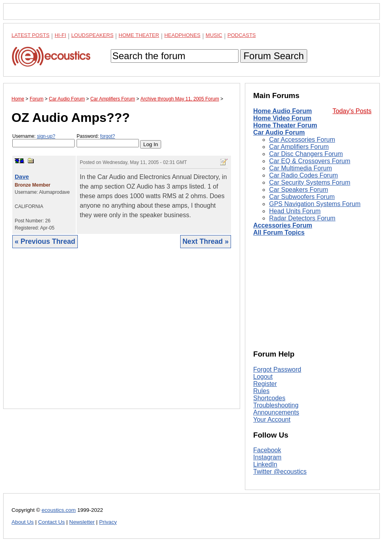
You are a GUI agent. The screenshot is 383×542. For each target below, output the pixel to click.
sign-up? (46, 136)
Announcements (276, 412)
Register (265, 383)
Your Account (272, 419)
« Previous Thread (45, 241)
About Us (23, 522)
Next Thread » (206, 241)
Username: (43, 140)
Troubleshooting (275, 405)
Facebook (267, 450)
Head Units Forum (295, 211)
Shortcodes (269, 398)
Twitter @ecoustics (280, 471)
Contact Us (51, 522)
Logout (263, 376)
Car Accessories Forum (302, 139)
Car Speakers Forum (298, 189)
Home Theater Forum (285, 125)
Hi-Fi (60, 35)
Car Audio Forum (279, 132)
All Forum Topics (278, 232)
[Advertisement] (122, 334)
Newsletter (81, 522)
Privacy (108, 522)
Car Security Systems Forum (309, 182)
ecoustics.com (59, 510)
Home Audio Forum (282, 111)
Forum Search (273, 55)
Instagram (267, 457)
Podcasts (241, 35)
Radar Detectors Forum (302, 218)
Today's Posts (352, 111)
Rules (261, 391)
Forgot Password (277, 369)
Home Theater (139, 35)
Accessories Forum (282, 225)
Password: (108, 140)
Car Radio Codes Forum (303, 175)
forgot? (107, 136)
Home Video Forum (282, 118)
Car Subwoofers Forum (302, 196)
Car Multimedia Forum (300, 168)
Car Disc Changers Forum (306, 153)
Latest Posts (31, 35)
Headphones (182, 35)
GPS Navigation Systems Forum (314, 204)
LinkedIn (265, 464)
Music (214, 35)
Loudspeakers (92, 35)
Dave (22, 176)
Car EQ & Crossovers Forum (309, 161)
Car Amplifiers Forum (299, 146)
